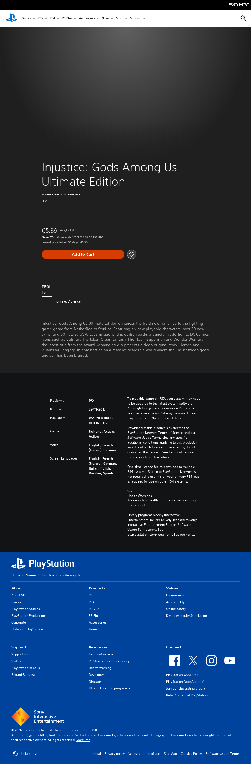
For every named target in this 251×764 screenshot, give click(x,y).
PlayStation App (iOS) (182, 675)
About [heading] (17, 588)
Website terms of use (144, 753)
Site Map (170, 753)
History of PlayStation (27, 629)
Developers (97, 674)
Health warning (100, 667)
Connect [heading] (173, 647)
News (105, 19)
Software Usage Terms (223, 753)
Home (15, 575)
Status (16, 661)
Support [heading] (18, 647)
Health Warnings (139, 496)
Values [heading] (172, 588)
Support (135, 19)
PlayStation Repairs (25, 667)
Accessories (87, 19)
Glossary (95, 681)
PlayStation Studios (25, 608)
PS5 (40, 19)
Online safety (176, 608)
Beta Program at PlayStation (187, 695)
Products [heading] (97, 588)
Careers (17, 602)
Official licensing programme (110, 688)
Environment (175, 595)
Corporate (18, 622)
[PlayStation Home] (11, 18)
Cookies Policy (191, 753)
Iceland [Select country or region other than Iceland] (24, 754)
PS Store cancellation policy (109, 661)
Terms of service (101, 654)
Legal (97, 753)
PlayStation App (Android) (185, 681)
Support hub (20, 654)
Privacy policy (115, 753)
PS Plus (67, 19)
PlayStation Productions (29, 615)
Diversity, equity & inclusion (186, 615)
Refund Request (23, 674)
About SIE (18, 595)
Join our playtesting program (187, 688)
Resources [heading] (98, 647)
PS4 (52, 19)
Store (119, 19)
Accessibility (175, 602)
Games (26, 19)
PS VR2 (94, 608)
